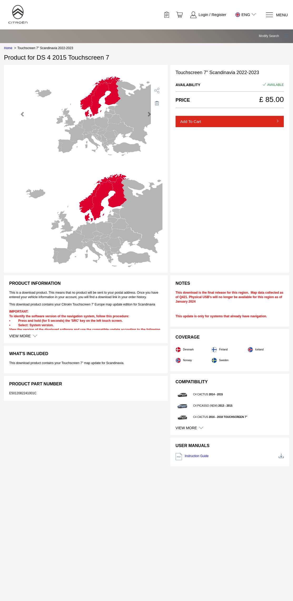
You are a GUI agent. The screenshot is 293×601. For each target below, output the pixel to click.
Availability (188, 85)
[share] (157, 90)
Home (8, 48)
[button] (274, 36)
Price (183, 100)
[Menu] (276, 14)
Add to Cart (190, 121)
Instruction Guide (230, 456)
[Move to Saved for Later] (156, 103)
